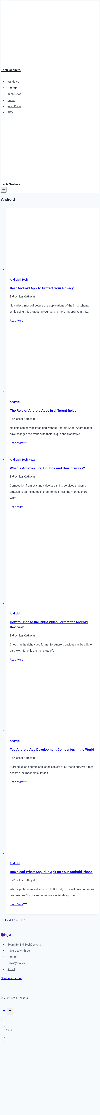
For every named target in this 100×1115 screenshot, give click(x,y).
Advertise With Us (19, 950)
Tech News (14, 94)
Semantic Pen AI (11, 978)
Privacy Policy (16, 963)
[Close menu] (1, 1019)
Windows (13, 81)
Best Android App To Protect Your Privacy (42, 288)
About (11, 969)
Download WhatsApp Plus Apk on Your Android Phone (51, 872)
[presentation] (52, 240)
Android (12, 87)
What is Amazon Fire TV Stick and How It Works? (47, 468)
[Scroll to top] (4, 1011)
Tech (25, 279)
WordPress (14, 106)
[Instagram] (9, 935)
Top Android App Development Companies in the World (52, 750)
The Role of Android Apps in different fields (43, 411)
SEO (10, 112)
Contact (12, 957)
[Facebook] (3, 935)
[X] (6, 935)
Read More (18, 320)
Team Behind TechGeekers (24, 944)
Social (11, 100)
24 (20, 920)
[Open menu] (3, 190)
